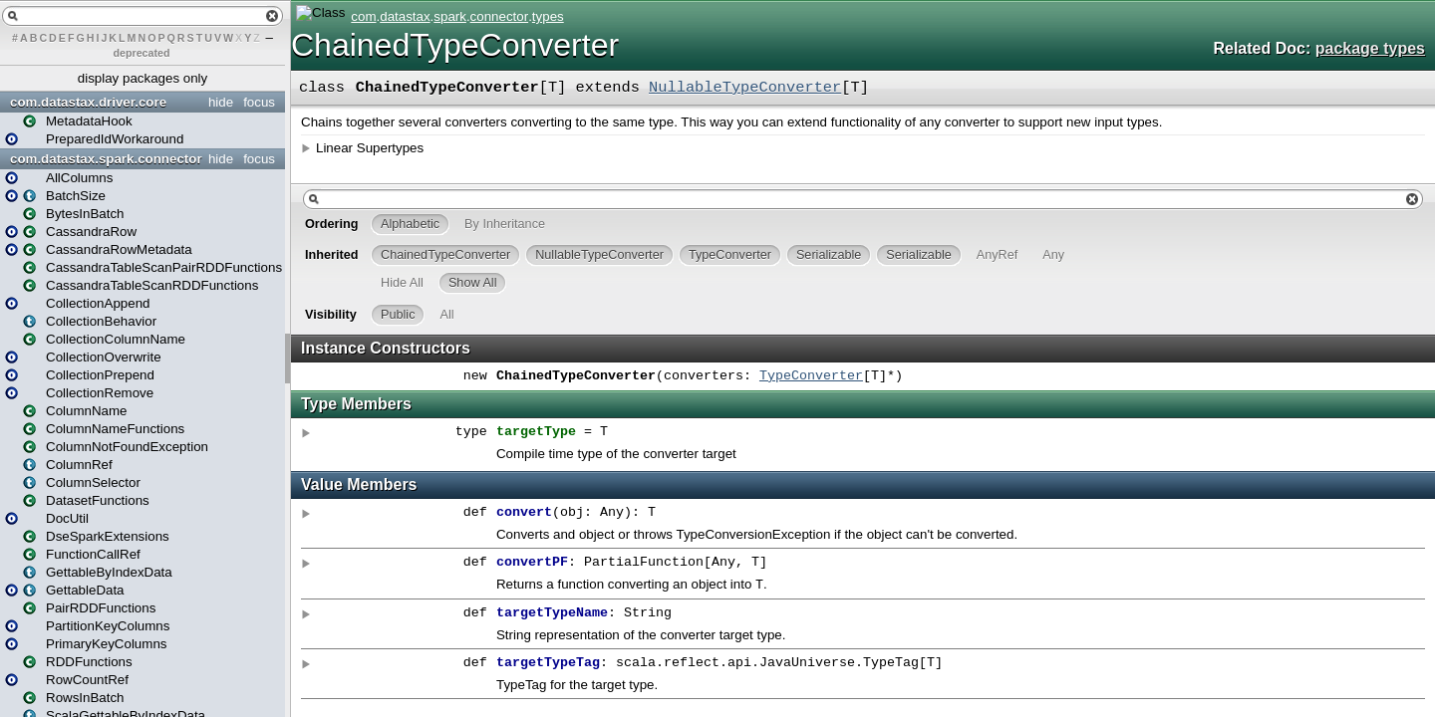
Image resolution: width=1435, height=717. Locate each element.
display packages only (142, 78)
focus (259, 102)
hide (220, 102)
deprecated (142, 53)
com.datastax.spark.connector (106, 158)
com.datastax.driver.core (88, 102)
